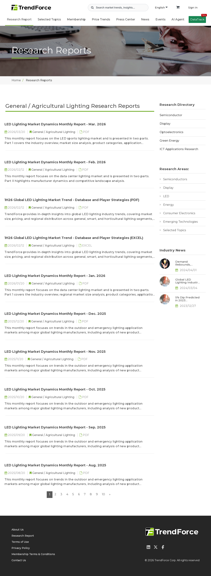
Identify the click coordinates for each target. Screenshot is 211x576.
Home (16, 80)
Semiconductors (175, 179)
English (161, 7)
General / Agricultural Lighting (54, 132)
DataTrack (198, 18)
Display (165, 123)
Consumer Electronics (179, 213)
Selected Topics (174, 230)
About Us (18, 529)
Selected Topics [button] (49, 19)
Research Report (19, 19)
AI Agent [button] (178, 19)
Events (160, 19)
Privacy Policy (21, 548)
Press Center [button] (125, 19)
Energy (168, 204)
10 (103, 494)
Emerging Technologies (180, 221)
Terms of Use (20, 541)
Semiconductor (171, 115)
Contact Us (19, 560)
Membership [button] (76, 19)
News (145, 19)
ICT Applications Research (179, 149)
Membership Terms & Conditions (33, 554)
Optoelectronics (171, 132)
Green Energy (169, 140)
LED (166, 196)
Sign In (192, 7)
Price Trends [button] (101, 19)
